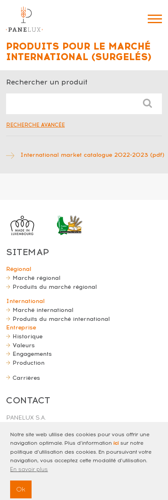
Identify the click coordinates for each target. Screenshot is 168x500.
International (25, 301)
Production (29, 362)
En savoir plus (29, 475)
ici (116, 449)
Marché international (43, 310)
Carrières (26, 377)
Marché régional (36, 277)
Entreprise (21, 327)
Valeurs (24, 345)
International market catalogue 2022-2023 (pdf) (92, 154)
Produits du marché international (61, 319)
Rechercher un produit (46, 82)
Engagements (32, 353)
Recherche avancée (35, 125)
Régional (18, 269)
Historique (28, 336)
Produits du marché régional (55, 286)
